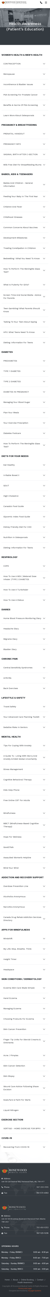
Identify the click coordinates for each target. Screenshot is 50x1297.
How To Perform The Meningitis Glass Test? (21, 270)
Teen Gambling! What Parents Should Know (21, 310)
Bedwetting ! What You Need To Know (21, 258)
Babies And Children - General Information (18, 184)
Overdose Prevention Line (15, 886)
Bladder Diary (10, 649)
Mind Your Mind (11, 868)
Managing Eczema (12, 1008)
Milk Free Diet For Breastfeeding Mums (22, 164)
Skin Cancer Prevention (14, 1029)
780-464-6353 (42, 1227)
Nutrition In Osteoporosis (15, 537)
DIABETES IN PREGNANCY (16, 392)
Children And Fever (12, 207)
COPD (6, 566)
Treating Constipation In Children (19, 248)
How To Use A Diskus (13, 600)
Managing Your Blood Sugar (16, 402)
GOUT (6, 485)
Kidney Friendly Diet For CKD (17, 527)
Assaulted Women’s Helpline (17, 857)
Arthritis (7, 678)
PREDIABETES (10, 361)
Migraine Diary (10, 639)
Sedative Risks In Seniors (15, 727)
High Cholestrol (10, 496)
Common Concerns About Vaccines (20, 227)
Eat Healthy (9, 465)
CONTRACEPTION (12, 63)
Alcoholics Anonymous (14, 896)
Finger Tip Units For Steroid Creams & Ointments (22, 1041)
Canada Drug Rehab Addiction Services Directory (22, 918)
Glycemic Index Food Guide (16, 516)
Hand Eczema (10, 998)
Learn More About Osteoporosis (18, 115)
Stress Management (13, 769)
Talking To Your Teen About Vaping (20, 322)
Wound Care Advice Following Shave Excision (21, 1088)
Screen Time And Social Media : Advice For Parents (22, 296)
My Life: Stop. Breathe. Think (17, 949)
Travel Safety (9, 706)
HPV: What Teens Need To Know (19, 332)
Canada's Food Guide (13, 506)
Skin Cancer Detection (14, 1066)
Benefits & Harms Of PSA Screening (20, 105)
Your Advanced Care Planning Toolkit (21, 717)
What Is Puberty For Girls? (16, 284)
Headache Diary (11, 628)
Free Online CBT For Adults (16, 800)
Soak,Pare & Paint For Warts (16, 1100)
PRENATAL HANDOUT (14, 133)
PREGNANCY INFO (12, 144)
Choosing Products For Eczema (18, 1019)
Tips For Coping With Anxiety (17, 745)
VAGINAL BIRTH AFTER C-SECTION (20, 154)
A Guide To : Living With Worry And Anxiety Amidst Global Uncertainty (20, 757)
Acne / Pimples (10, 1055)
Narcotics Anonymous (14, 907)
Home (7, 1280)
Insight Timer (10, 959)
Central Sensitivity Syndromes (17, 667)
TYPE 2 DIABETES (12, 381)
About (15, 1280)
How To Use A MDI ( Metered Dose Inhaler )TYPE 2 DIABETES (19, 578)
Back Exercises (10, 688)
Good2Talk (8, 847)
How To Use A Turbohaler (15, 589)
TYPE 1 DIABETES (11, 371)
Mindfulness (9, 813)
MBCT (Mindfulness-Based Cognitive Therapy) (21, 825)
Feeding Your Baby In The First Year (20, 196)
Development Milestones (15, 238)
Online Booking (27, 1280)
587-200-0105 (42, 1187)
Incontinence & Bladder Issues (18, 84)
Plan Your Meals (11, 412)
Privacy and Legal (25, 1288)
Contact (40, 1280)
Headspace (8, 969)
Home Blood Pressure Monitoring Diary (22, 618)
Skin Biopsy (8, 1076)
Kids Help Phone (11, 790)
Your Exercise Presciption (15, 423)
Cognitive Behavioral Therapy (17, 779)
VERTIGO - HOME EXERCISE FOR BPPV (22, 1128)
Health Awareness (25, 1282)
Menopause (9, 74)
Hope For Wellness (12, 837)
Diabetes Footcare (12, 433)
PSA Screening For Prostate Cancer (20, 95)
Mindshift (7, 938)
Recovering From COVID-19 (16, 1147)
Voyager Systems (34, 1291)
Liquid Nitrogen (11, 1110)
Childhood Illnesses (12, 217)
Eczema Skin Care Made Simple (19, 988)
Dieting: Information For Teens (18, 342)
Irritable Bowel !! (11, 475)
